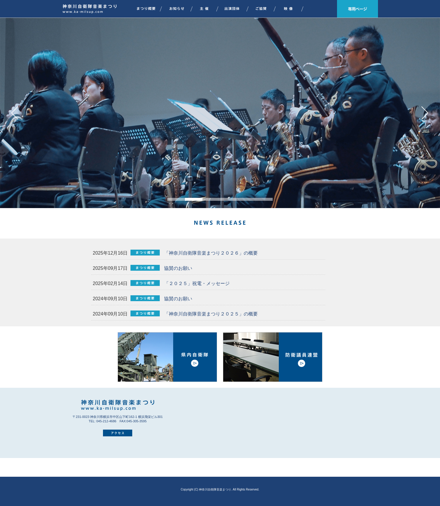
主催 (207, 9)
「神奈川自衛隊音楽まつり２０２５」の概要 (210, 313)
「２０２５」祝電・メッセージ (196, 283)
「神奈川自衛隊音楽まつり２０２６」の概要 (210, 253)
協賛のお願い (177, 268)
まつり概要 (145, 9)
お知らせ (179, 9)
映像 (291, 9)
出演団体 (235, 9)
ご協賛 (264, 9)
